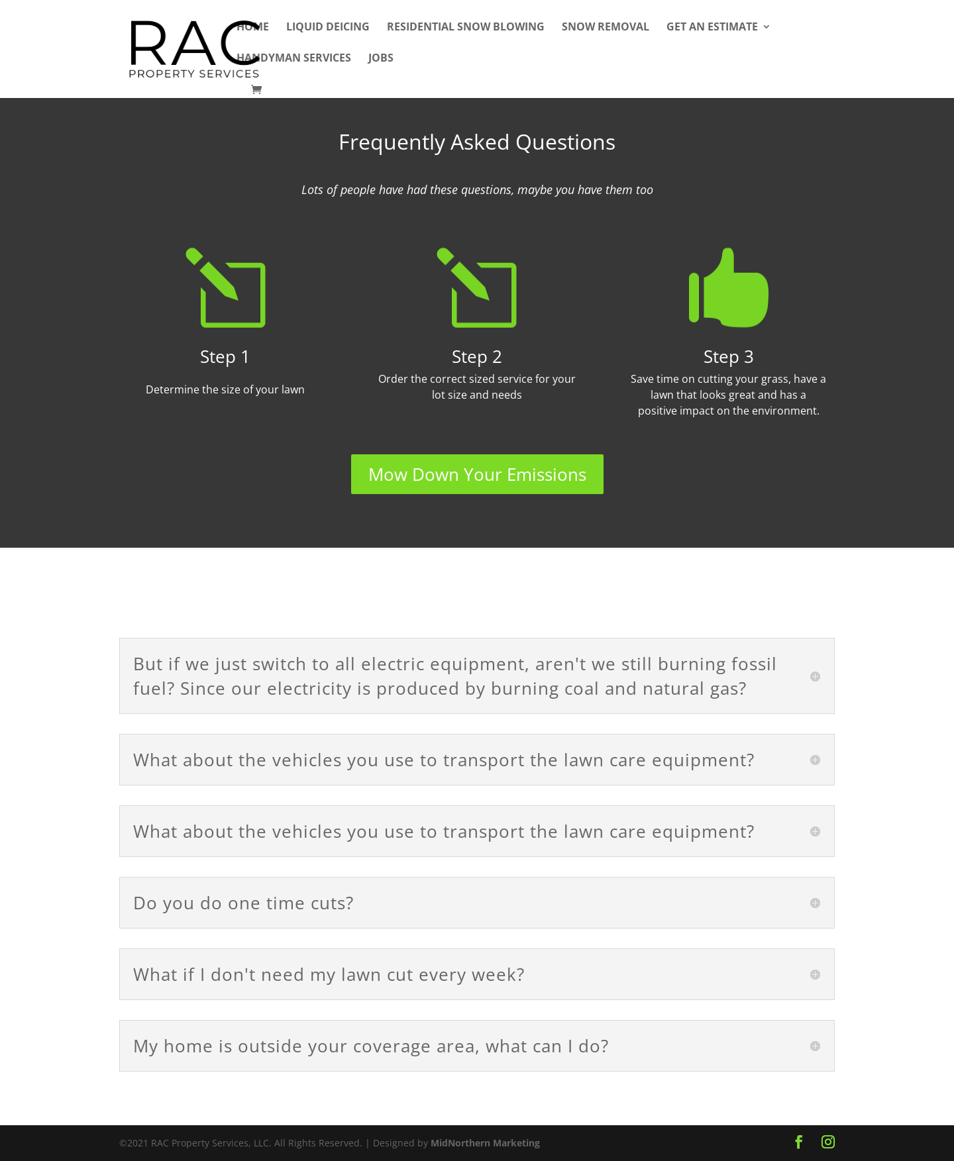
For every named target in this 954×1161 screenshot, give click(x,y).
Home (253, 28)
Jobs (381, 59)
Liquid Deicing (328, 28)
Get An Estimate (712, 28)
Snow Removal (605, 28)
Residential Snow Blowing (466, 28)
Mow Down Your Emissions (477, 474)
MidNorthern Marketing (485, 1142)
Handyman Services (294, 59)
